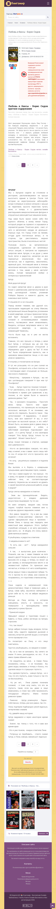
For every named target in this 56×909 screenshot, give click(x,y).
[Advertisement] (28, 179)
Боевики (22, 23)
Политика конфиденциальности (28, 879)
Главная (10, 23)
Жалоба (28, 762)
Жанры (28, 884)
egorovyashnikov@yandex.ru (34, 867)
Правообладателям (28, 876)
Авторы (28, 881)
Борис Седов (30, 51)
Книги (16, 23)
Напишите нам (16, 774)
